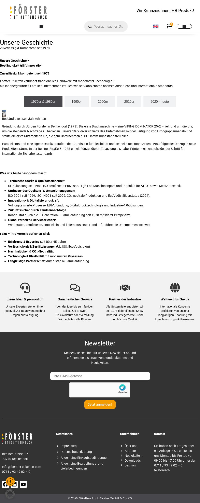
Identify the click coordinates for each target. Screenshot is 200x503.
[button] (10, 494)
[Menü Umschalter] (41, 26)
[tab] (43, 101)
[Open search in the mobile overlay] (106, 26)
